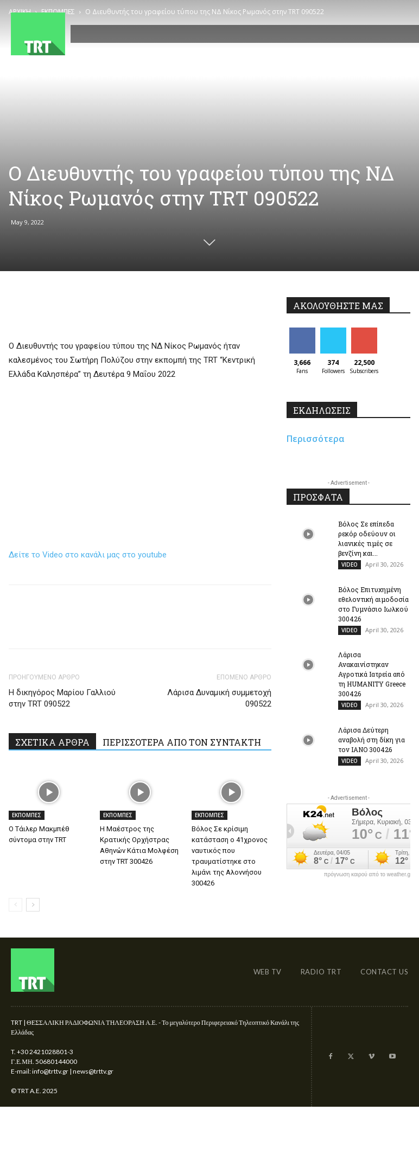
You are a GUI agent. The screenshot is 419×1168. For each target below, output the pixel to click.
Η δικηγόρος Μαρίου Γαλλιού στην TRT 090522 (62, 698)
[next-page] (33, 905)
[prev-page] (15, 905)
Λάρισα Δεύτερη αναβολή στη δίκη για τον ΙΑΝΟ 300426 (371, 745)
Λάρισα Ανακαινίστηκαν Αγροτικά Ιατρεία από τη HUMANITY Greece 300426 (371, 678)
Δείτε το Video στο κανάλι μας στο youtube (88, 555)
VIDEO (349, 564)
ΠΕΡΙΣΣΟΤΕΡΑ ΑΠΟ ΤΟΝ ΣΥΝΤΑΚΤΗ (182, 742)
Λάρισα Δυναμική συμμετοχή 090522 (219, 698)
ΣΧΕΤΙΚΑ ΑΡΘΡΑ (52, 742)
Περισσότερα (316, 439)
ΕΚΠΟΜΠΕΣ (26, 815)
